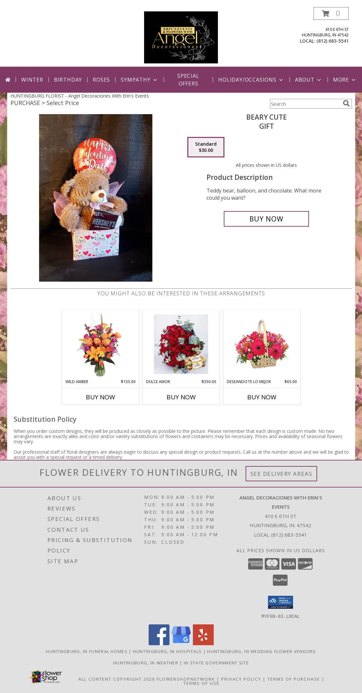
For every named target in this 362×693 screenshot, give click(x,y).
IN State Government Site (216, 662)
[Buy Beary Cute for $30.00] (266, 219)
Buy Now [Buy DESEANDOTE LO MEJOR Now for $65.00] (261, 397)
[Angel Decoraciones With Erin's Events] (181, 37)
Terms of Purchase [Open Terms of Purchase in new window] (293, 679)
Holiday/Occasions (251, 79)
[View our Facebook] (159, 643)
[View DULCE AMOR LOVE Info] (181, 344)
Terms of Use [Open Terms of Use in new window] (201, 683)
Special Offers (188, 79)
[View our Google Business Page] (181, 643)
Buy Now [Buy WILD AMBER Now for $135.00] (100, 397)
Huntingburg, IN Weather (145, 662)
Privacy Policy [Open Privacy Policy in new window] (241, 679)
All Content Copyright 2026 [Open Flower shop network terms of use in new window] (116, 679)
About (308, 79)
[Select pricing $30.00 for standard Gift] (205, 147)
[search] (346, 103)
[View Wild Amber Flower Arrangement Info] (100, 344)
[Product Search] (305, 103)
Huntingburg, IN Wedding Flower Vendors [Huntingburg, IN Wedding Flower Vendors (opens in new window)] (261, 651)
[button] (331, 13)
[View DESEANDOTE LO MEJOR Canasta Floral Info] (262, 345)
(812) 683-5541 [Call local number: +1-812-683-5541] (332, 41)
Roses (101, 79)
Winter (32, 79)
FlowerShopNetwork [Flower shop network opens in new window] (186, 679)
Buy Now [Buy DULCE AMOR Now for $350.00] (181, 397)
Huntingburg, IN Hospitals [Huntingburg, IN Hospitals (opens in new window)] (167, 651)
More (345, 79)
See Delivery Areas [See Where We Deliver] (281, 473)
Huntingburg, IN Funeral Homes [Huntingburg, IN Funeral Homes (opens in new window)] (86, 651)
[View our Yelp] (203, 643)
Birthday (68, 79)
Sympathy (139, 79)
